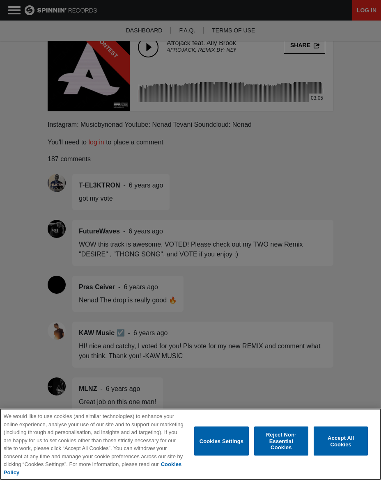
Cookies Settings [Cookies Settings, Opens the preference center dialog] (222, 441)
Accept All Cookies (341, 441)
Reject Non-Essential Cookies (281, 441)
